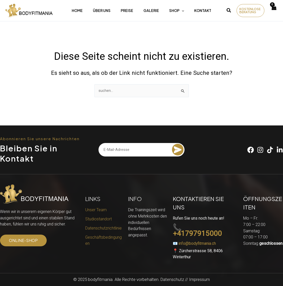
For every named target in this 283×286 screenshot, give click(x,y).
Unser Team (96, 209)
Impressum (200, 279)
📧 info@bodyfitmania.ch (195, 243)
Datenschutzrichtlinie (103, 228)
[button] (229, 11)
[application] (181, 10)
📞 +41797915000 (197, 230)
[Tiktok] (270, 149)
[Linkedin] (279, 149)
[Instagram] (260, 149)
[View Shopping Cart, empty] (273, 11)
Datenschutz (172, 279)
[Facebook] (250, 149)
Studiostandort (98, 219)
